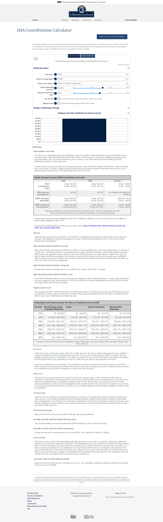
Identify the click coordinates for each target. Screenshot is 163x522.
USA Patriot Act (33, 498)
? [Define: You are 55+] (55, 99)
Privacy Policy (32, 493)
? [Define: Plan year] (55, 74)
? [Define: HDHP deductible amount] (55, 88)
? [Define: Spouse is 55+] (55, 103)
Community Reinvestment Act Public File (37, 506)
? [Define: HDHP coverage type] (55, 79)
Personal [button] (64, 20)
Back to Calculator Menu (112, 37)
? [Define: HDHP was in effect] (55, 83)
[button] (81, 68)
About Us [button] (98, 20)
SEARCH (35, 20)
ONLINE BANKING (131, 20)
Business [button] (75, 20)
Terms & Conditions (35, 496)
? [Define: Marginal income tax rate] (55, 93)
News (29, 501)
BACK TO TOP (120, 493)
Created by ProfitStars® (81, 496)
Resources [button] (86, 20)
